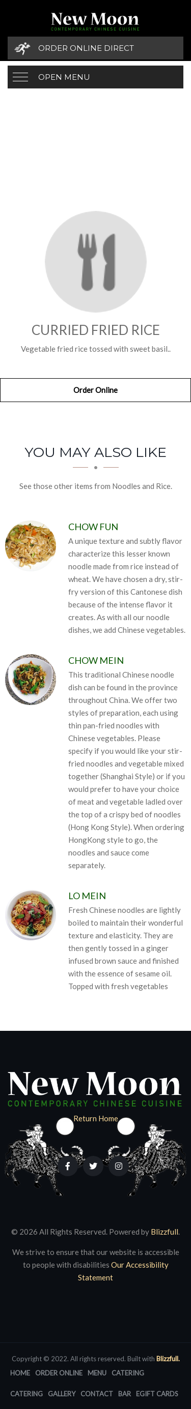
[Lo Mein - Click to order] (33, 915)
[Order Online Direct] (95, 48)
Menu (97, 1373)
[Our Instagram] (118, 1166)
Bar (124, 1394)
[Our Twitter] (93, 1166)
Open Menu (64, 77)
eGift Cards (157, 1394)
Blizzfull (164, 1231)
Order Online (95, 389)
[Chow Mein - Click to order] (33, 679)
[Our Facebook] (68, 1166)
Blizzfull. (168, 1359)
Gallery (61, 1394)
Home (20, 1373)
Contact (96, 1394)
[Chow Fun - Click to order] (33, 545)
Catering (128, 1373)
